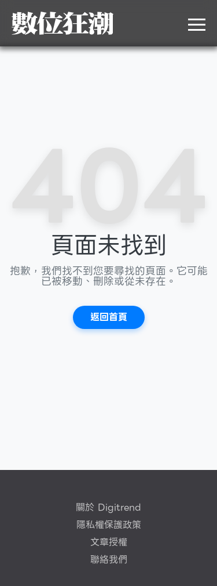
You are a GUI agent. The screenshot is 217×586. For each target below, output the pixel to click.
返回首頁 (108, 317)
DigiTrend (62, 23)
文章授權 (108, 542)
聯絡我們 (108, 560)
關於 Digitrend (108, 507)
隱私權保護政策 (108, 525)
